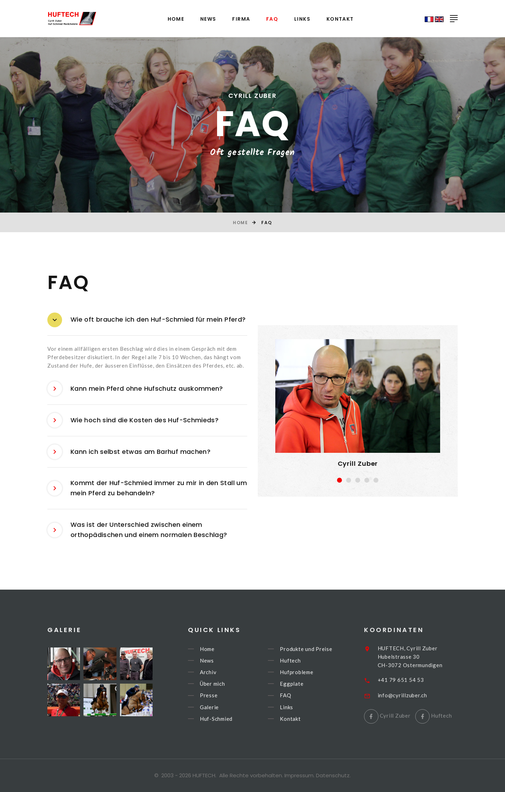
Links (302, 19)
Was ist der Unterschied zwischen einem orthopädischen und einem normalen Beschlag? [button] (137, 530)
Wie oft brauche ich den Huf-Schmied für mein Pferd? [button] (146, 319)
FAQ (272, 19)
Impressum (299, 775)
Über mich (223, 683)
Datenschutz (333, 775)
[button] (339, 480)
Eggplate (302, 683)
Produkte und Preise (317, 649)
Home (176, 19)
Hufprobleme (307, 672)
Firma (241, 19)
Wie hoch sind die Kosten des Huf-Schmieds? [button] (132, 420)
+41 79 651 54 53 (413, 680)
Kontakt (340, 19)
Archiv (218, 672)
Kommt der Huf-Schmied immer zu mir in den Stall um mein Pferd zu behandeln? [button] (147, 488)
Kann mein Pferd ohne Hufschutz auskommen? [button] (135, 388)
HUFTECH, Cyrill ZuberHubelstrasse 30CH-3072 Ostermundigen (422, 656)
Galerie (219, 707)
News (208, 19)
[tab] (147, 320)
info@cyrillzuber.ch (415, 695)
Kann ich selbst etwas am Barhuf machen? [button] (128, 452)
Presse (219, 695)
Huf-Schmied (226, 719)
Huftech (301, 660)
